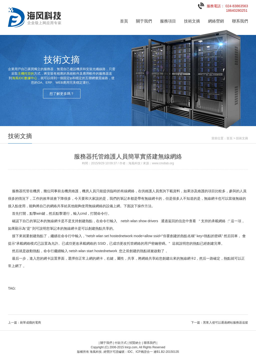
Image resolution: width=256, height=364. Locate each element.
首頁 (124, 21)
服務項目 (168, 21)
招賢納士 (135, 343)
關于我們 (144, 21)
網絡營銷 (216, 21)
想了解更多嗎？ (62, 94)
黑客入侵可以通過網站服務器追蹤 (225, 322)
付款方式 (121, 343)
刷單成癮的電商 (30, 322)
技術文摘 (192, 21)
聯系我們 (240, 21)
